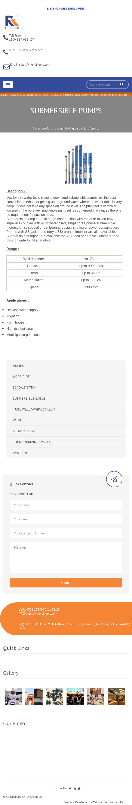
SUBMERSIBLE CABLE (29, 398)
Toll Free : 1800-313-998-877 (21, 37)
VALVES (18, 420)
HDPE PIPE (21, 376)
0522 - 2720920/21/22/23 (26, 50)
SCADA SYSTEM (24, 387)
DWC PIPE (20, 453)
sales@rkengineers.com (41, 613)
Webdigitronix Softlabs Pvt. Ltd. (110, 802)
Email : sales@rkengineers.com (30, 64)
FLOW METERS (24, 431)
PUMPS (18, 366)
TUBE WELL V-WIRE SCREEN (34, 409)
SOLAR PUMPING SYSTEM (32, 442)
